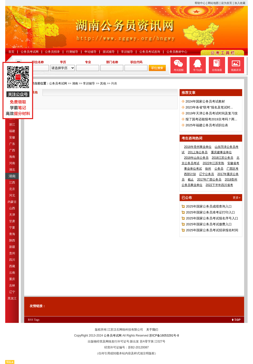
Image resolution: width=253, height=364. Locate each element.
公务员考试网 (30, 51)
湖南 (12, 176)
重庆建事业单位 (221, 152)
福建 (12, 131)
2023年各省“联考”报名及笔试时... (209, 107)
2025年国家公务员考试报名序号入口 (212, 218)
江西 (12, 182)
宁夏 (12, 227)
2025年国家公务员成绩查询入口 (209, 206)
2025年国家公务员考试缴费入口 (209, 224)
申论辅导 (90, 51)
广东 (12, 144)
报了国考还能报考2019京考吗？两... (211, 119)
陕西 (12, 240)
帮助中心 (200, 2)
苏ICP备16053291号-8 (164, 335)
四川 (12, 259)
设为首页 (226, 2)
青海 (12, 234)
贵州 (12, 253)
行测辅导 (72, 51)
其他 (103, 83)
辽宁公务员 (206, 174)
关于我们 (152, 329)
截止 (191, 179)
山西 (12, 208)
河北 (12, 195)
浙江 (12, 124)
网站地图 (213, 2)
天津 (12, 214)
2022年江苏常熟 (213, 163)
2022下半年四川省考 (219, 185)
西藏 (12, 266)
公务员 (218, 168)
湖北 (12, 169)
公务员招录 (52, 51)
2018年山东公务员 (196, 157)
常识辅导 (127, 51)
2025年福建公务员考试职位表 (207, 125)
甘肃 (12, 221)
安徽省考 (233, 163)
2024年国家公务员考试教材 (205, 101)
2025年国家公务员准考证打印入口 (210, 212)
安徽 (12, 137)
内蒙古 (12, 202)
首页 (11, 51)
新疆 (12, 247)
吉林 (12, 285)
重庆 (12, 279)
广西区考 (232, 168)
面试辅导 (109, 51)
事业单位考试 (193, 168)
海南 (12, 156)
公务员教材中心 (177, 51)
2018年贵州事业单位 (197, 147)
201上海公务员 (198, 152)
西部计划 (190, 174)
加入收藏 (239, 2)
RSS (30, 319)
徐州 (208, 168)
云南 (12, 272)
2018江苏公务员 (222, 157)
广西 (12, 150)
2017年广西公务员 (209, 179)
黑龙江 (12, 298)
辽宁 (12, 292)
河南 (12, 163)
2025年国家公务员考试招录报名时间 (212, 230)
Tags (37, 319)
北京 (12, 189)
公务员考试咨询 (149, 51)
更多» (236, 197)
